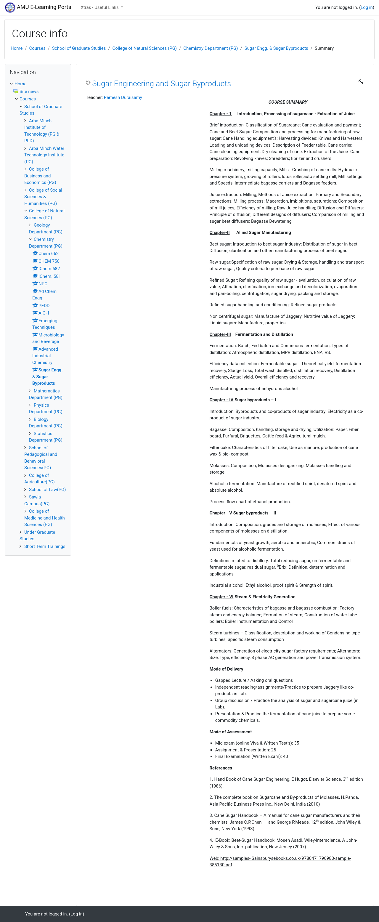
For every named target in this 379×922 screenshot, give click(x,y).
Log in (367, 7)
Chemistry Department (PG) (210, 48)
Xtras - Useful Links (100, 7)
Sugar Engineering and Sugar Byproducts (161, 83)
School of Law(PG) (47, 489)
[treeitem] (38, 84)
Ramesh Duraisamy (123, 97)
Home (17, 48)
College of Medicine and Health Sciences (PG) (44, 518)
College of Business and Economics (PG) (40, 175)
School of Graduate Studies (79, 48)
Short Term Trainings (44, 546)
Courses (37, 48)
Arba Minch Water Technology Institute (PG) (44, 155)
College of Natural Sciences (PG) (145, 48)
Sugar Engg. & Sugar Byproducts (276, 48)
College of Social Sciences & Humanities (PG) (43, 196)
